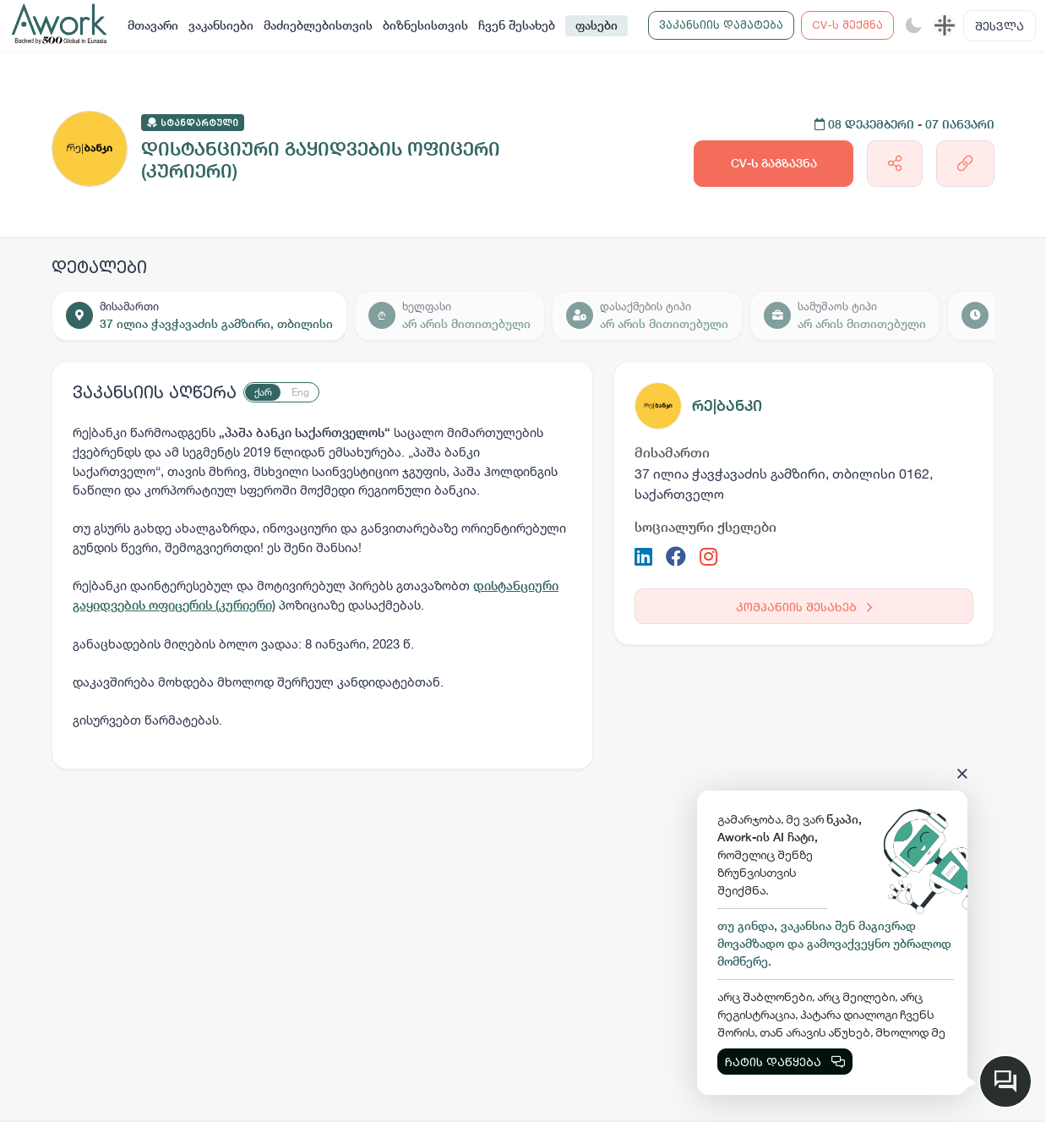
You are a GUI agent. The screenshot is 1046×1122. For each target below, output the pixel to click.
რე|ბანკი (727, 405)
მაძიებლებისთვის (318, 25)
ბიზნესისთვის (425, 25)
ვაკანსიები (220, 25)
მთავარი (153, 25)
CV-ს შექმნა (847, 24)
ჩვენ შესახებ (516, 25)
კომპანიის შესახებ (804, 606)
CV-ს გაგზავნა (774, 163)
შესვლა (999, 26)
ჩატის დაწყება (785, 1061)
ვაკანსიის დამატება (721, 24)
